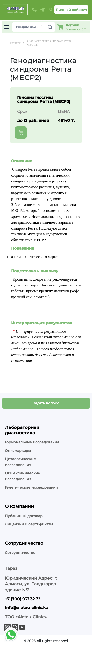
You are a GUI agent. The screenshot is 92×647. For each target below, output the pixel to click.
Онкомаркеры (18, 450)
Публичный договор (24, 516)
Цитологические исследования (20, 462)
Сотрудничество (20, 552)
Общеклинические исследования (22, 476)
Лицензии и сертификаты (29, 524)
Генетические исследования (31, 487)
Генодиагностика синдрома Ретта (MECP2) (49, 42)
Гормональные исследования (32, 442)
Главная (15, 43)
